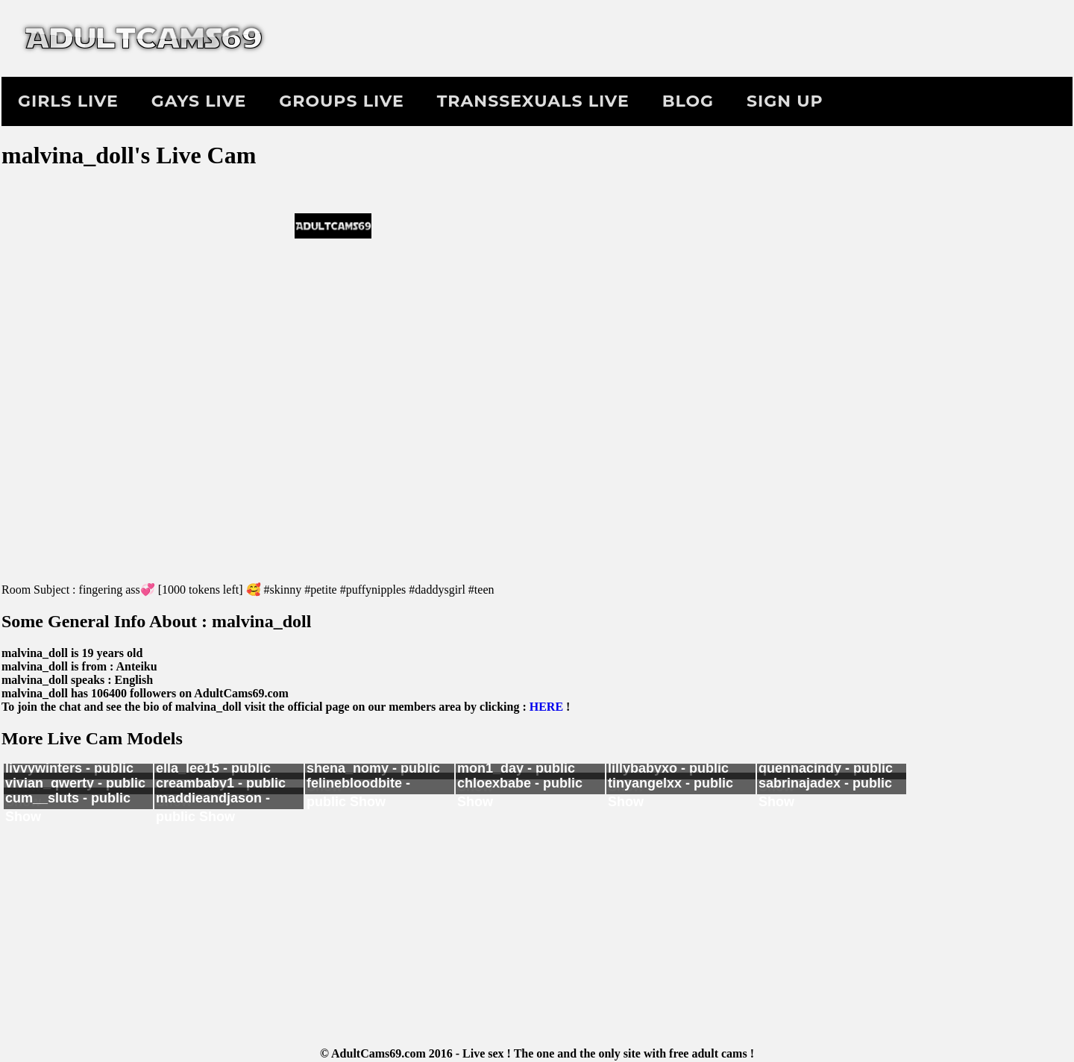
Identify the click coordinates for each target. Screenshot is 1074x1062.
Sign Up (785, 101)
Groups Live (341, 101)
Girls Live (68, 101)
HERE (546, 706)
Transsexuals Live (533, 101)
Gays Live (198, 101)
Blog (688, 101)
